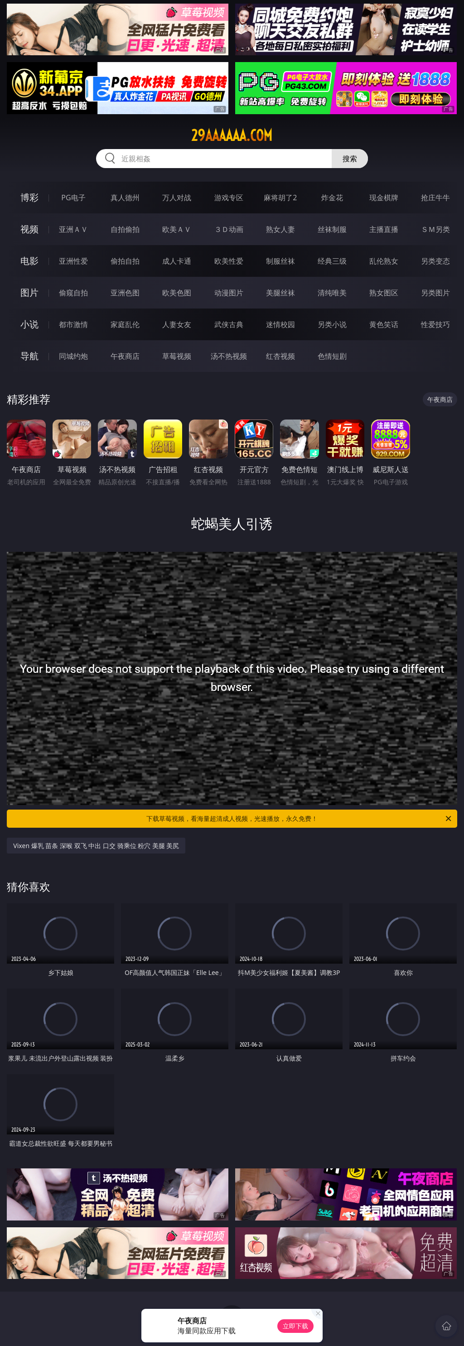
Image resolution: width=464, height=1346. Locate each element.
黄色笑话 (383, 324)
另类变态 (435, 261)
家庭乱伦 (125, 324)
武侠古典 (228, 324)
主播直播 (383, 229)
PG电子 (73, 198)
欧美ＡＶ (176, 229)
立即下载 (295, 1326)
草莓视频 (176, 356)
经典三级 (332, 261)
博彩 (29, 197)
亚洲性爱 (73, 261)
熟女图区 (383, 293)
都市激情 (73, 324)
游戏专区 (228, 198)
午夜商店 (125, 356)
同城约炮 (73, 356)
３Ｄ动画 (228, 229)
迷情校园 (280, 324)
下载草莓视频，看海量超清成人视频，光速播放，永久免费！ (299, 818)
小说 (29, 324)
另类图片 (435, 293)
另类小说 (332, 324)
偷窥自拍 (73, 293)
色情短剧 (332, 356)
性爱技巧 (435, 324)
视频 (29, 229)
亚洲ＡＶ (73, 229)
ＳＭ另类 (435, 229)
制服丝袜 (280, 261)
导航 (29, 356)
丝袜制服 (332, 229)
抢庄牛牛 (435, 198)
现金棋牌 (383, 198)
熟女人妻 (280, 229)
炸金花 (332, 198)
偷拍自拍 (125, 261)
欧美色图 (176, 293)
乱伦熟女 (383, 261)
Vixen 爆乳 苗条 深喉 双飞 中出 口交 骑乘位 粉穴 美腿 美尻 (96, 845)
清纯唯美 (332, 293)
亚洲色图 (125, 293)
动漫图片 (228, 293)
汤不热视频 (229, 356)
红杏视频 (280, 356)
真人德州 (125, 198)
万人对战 (176, 198)
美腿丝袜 (280, 293)
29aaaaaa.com (231, 135)
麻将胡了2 (280, 198)
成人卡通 (176, 261)
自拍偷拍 (125, 229)
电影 (29, 261)
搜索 (350, 159)
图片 (29, 292)
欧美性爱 (228, 261)
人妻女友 (176, 324)
